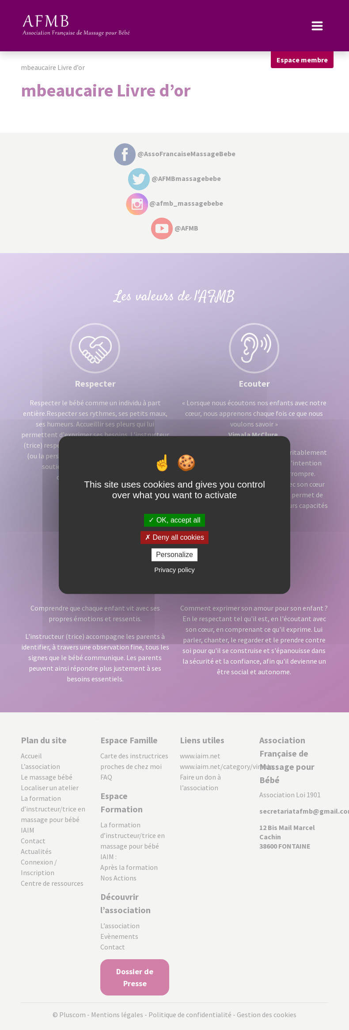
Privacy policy (174, 570)
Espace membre (302, 59)
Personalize (174, 554)
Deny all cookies (174, 537)
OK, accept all (174, 520)
